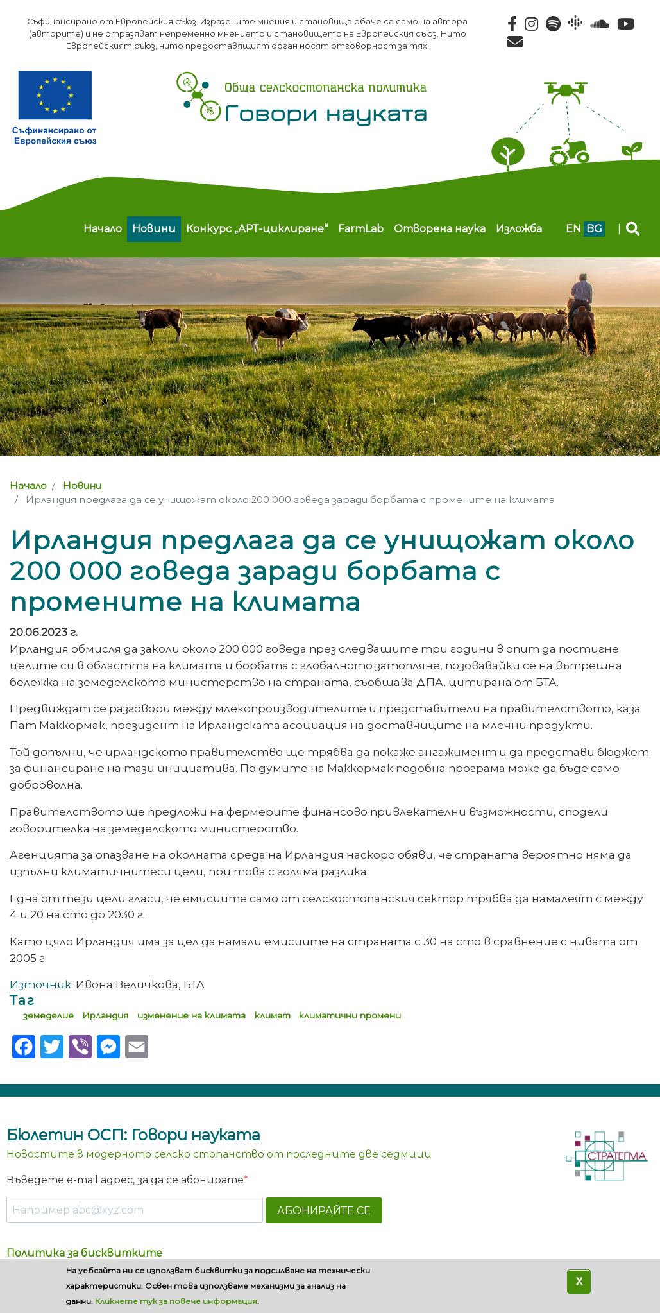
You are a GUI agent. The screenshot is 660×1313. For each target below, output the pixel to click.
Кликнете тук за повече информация (176, 1301)
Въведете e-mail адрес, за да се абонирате (125, 1180)
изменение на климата (191, 1015)
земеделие (48, 1015)
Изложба (519, 229)
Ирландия (105, 1015)
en (573, 229)
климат (273, 1015)
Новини (154, 229)
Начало (102, 229)
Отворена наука (440, 229)
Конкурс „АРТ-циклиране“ (257, 229)
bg (594, 229)
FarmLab (361, 229)
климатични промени (350, 1015)
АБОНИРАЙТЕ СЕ (324, 1211)
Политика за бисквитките (84, 1253)
